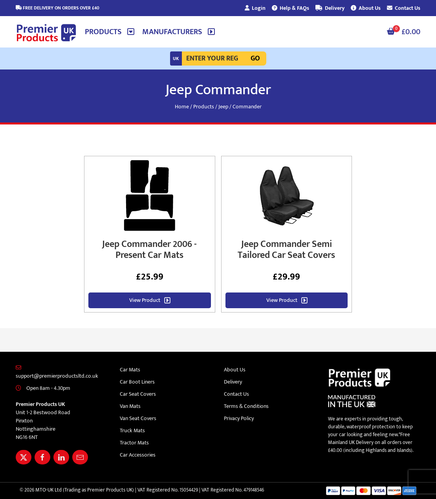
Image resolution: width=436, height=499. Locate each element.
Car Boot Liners (137, 381)
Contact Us (403, 8)
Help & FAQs (290, 8)
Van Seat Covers (138, 418)
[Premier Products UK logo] (46, 33)
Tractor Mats (134, 442)
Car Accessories (138, 454)
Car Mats (130, 369)
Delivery (329, 8)
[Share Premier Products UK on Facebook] (42, 457)
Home (182, 106)
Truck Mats (132, 430)
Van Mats (130, 406)
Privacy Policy (239, 418)
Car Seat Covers (138, 393)
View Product (144, 300)
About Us (366, 8)
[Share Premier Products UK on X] (23, 457)
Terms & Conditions (246, 406)
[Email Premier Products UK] (80, 457)
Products (203, 106)
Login (255, 8)
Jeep (223, 106)
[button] (109, 32)
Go (255, 58)
